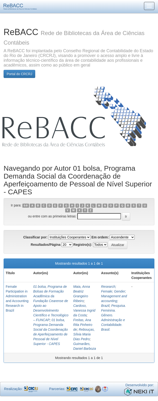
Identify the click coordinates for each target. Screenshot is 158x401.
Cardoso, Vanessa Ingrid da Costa (84, 310)
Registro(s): (82, 245)
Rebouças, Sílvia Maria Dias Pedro (84, 334)
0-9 (25, 205)
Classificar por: (35, 237)
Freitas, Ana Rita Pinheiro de (82, 324)
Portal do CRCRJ (19, 74)
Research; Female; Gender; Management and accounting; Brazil (114, 296)
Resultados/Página (45, 245)
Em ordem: (100, 237)
